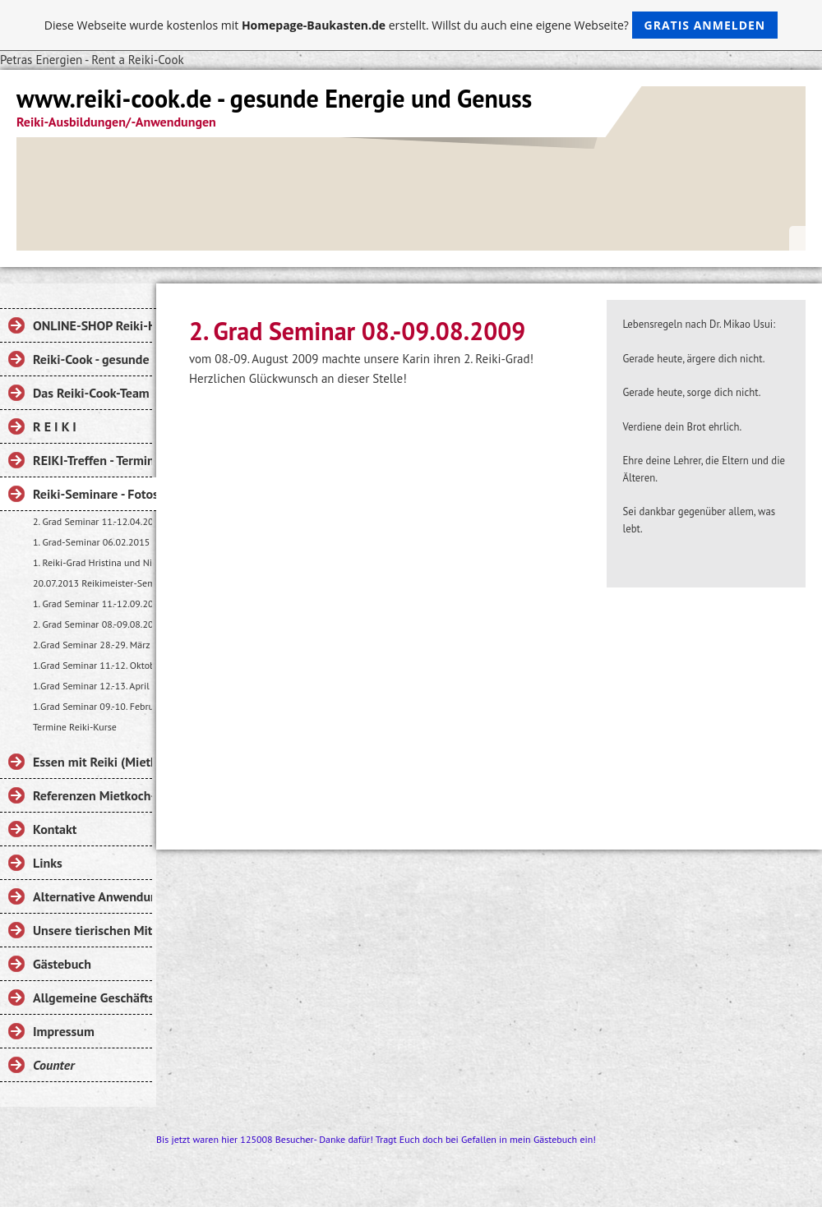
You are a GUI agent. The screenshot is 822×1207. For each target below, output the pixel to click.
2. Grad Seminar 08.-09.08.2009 (92, 624)
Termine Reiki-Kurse (75, 727)
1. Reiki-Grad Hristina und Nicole (92, 562)
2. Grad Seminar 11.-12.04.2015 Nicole (92, 521)
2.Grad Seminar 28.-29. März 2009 (92, 644)
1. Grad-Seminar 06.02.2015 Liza (92, 542)
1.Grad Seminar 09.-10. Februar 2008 (92, 706)
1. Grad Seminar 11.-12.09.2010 (92, 603)
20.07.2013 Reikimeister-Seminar (92, 583)
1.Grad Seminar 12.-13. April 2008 (92, 686)
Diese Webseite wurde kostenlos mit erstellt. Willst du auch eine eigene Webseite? (411, 25)
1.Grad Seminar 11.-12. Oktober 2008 (92, 665)
